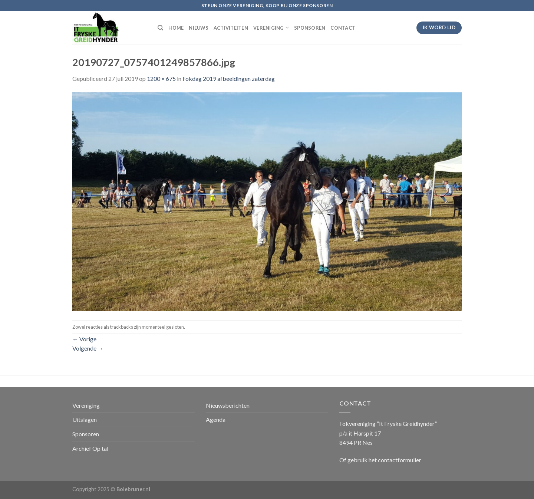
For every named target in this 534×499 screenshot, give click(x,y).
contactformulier (399, 459)
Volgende (87, 348)
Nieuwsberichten (228, 405)
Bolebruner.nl (133, 489)
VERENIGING (271, 27)
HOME (176, 28)
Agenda (215, 419)
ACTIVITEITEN (231, 28)
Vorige (84, 338)
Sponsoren (85, 433)
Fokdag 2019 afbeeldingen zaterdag (228, 78)
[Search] (160, 28)
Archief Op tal (90, 448)
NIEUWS (198, 28)
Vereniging (86, 405)
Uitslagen (84, 419)
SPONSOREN (309, 28)
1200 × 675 (161, 78)
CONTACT (342, 28)
